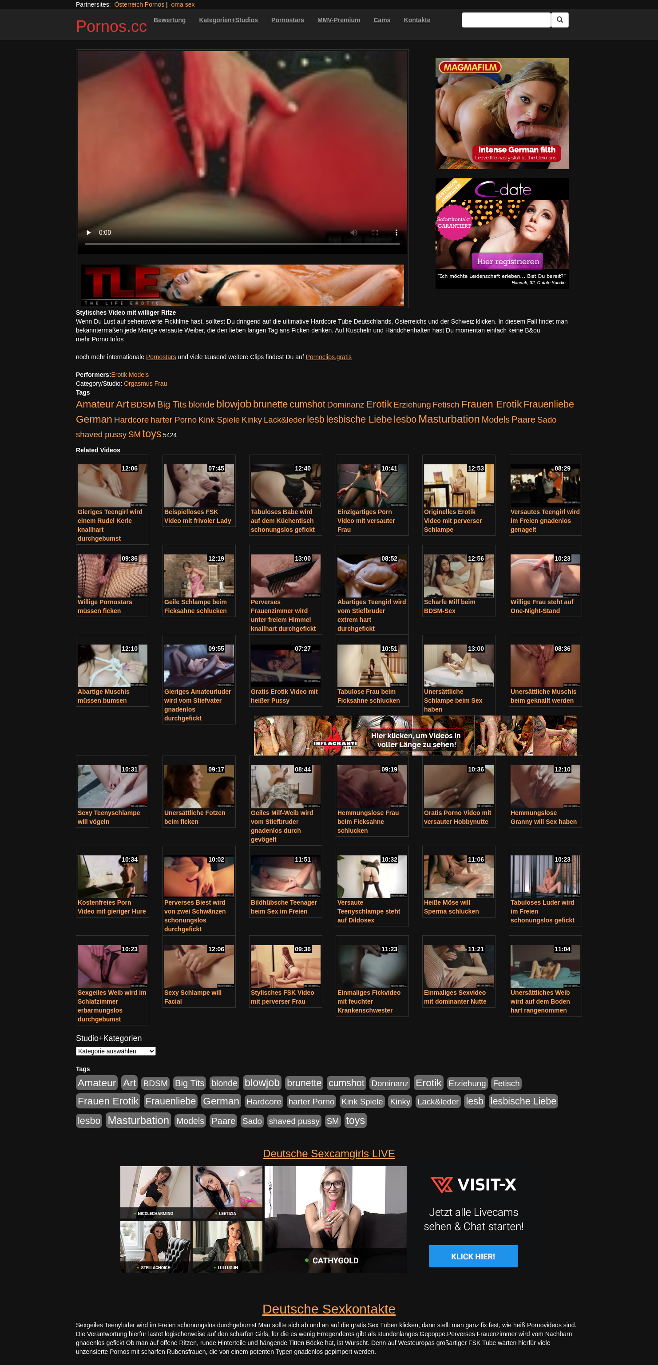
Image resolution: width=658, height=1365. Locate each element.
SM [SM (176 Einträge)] (134, 434)
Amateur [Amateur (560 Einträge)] (95, 404)
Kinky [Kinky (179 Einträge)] (252, 419)
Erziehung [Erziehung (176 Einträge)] (412, 404)
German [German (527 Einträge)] (94, 419)
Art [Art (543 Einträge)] (122, 404)
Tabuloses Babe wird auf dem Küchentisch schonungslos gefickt (283, 520)
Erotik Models (130, 374)
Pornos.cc (111, 26)
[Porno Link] (242, 285)
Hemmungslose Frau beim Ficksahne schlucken (368, 821)
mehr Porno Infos (99, 339)
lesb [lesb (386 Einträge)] (316, 419)
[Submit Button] (560, 20)
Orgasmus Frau (145, 383)
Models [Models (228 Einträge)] (496, 419)
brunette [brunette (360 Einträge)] (270, 404)
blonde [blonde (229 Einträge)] (201, 404)
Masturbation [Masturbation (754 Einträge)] (449, 419)
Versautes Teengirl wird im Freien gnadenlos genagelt (545, 520)
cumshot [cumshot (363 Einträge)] (307, 404)
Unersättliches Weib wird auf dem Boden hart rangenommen (540, 1001)
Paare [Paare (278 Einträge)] (523, 419)
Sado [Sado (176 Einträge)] (547, 419)
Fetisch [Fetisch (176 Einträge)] (445, 404)
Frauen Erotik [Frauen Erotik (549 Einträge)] (491, 404)
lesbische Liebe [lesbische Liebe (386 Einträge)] (359, 419)
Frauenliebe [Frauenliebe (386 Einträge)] (548, 404)
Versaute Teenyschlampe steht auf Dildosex (368, 911)
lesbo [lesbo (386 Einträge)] (405, 419)
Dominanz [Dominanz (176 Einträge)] (345, 404)
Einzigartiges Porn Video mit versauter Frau (366, 520)
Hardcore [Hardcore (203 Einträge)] (131, 419)
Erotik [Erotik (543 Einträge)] (379, 404)
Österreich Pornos (139, 4)
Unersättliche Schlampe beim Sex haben (453, 700)
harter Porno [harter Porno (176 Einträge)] (174, 419)
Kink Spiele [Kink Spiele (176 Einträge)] (219, 419)
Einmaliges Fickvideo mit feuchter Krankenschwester (368, 1001)
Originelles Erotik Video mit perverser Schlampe (453, 520)
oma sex (183, 4)
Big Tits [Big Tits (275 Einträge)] (171, 404)
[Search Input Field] (506, 20)
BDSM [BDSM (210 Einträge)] (143, 404)
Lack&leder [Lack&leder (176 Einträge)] (284, 419)
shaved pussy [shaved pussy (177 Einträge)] (101, 434)
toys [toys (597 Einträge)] (152, 433)
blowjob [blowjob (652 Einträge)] (233, 404)
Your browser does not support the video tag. (242, 152)
